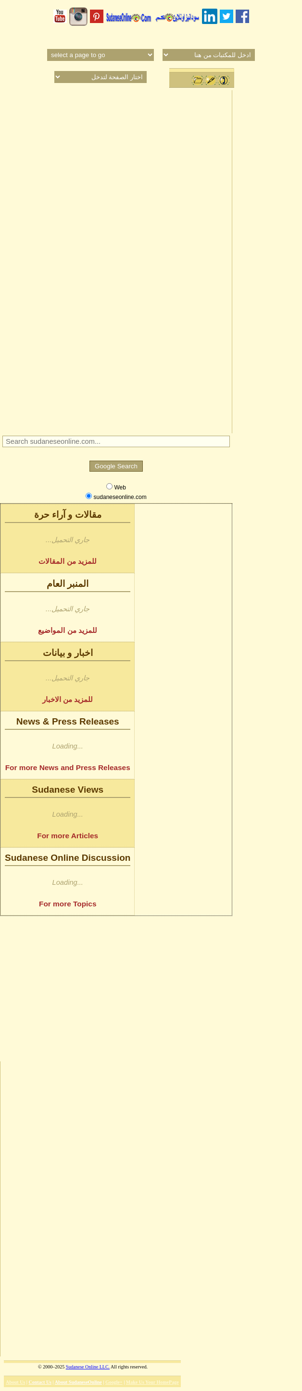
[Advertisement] (116, 261)
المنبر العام (67, 584)
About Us (15, 1382)
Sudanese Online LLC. (88, 1366)
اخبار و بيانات (68, 653)
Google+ (114, 1382)
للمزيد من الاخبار (67, 699)
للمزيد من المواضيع (67, 630)
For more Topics (67, 904)
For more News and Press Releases (67, 767)
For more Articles (67, 836)
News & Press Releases (67, 721)
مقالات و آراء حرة (67, 515)
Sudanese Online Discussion (67, 858)
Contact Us (40, 1382)
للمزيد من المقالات (67, 561)
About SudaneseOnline (78, 1382)
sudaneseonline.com (116, 496)
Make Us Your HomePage (152, 1382)
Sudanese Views (67, 790)
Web (116, 487)
